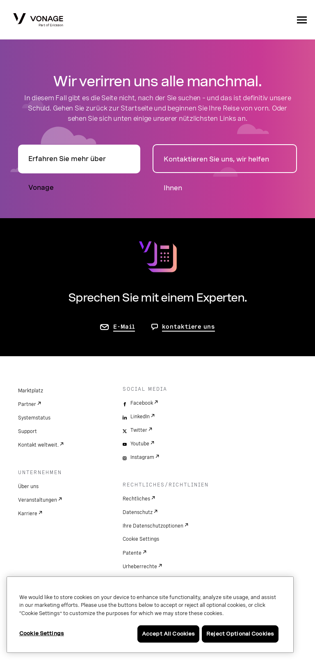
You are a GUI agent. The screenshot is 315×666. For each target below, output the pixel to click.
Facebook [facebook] (141, 403)
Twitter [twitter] (138, 430)
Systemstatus (34, 418)
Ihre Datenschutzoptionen (153, 526)
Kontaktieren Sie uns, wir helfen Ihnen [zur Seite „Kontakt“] (216, 164)
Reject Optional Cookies (240, 634)
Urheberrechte (140, 566)
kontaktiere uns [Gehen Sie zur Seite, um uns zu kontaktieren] (188, 326)
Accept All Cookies (168, 634)
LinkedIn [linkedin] (140, 416)
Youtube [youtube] (139, 444)
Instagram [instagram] (142, 457)
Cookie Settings (141, 539)
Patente (132, 553)
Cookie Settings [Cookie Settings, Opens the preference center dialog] (41, 633)
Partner (27, 404)
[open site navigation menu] (302, 20)
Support (27, 431)
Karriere (27, 513)
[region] (150, 614)
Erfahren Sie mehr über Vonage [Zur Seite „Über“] (67, 164)
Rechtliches (136, 499)
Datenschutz (138, 512)
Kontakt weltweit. (38, 445)
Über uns (28, 486)
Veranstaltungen (37, 500)
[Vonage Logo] (38, 20)
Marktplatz (30, 391)
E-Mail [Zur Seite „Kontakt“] (124, 326)
